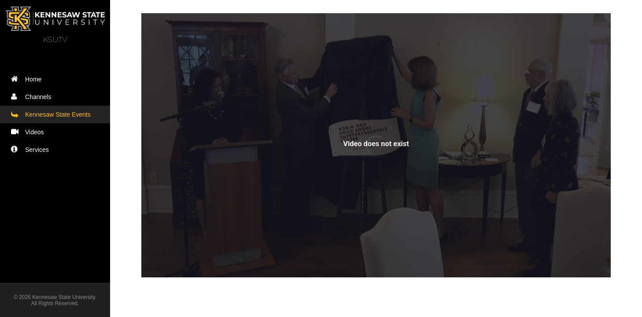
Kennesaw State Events (53, 114)
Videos (29, 132)
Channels (33, 96)
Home (28, 79)
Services (32, 149)
